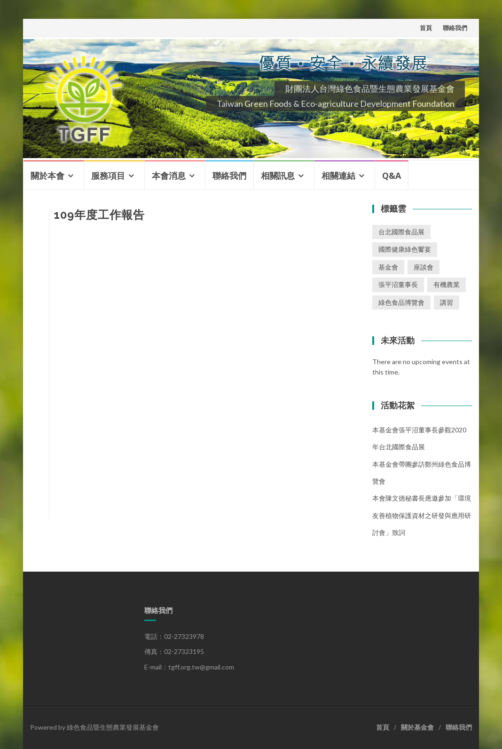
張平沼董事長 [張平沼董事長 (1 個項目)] (398, 284)
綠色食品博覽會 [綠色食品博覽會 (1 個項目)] (401, 302)
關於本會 (47, 175)
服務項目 (108, 175)
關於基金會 (417, 727)
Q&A (391, 175)
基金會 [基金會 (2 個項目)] (388, 267)
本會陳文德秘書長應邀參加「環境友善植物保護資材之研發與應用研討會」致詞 (421, 515)
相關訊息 (278, 175)
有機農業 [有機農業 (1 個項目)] (446, 284)
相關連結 (338, 175)
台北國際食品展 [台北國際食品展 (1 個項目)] (401, 232)
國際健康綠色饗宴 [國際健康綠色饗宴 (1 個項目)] (404, 249)
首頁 (426, 28)
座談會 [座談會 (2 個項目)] (423, 267)
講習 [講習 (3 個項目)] (446, 302)
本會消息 (169, 175)
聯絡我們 (455, 28)
